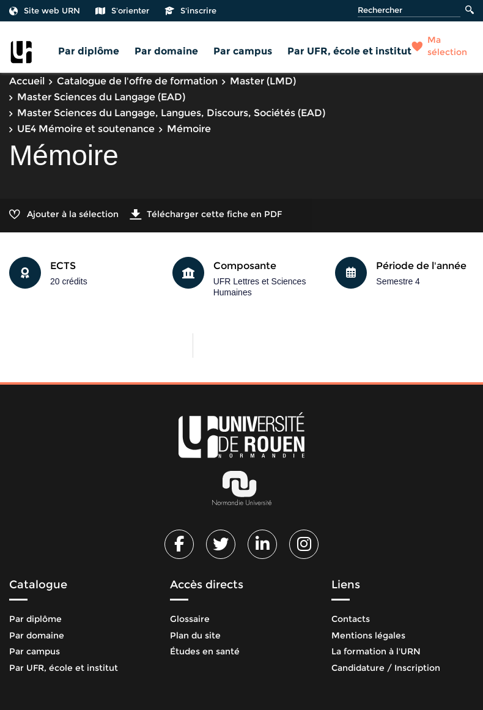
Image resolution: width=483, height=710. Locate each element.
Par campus (242, 51)
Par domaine (166, 51)
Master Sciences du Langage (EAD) (101, 97)
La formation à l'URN (376, 651)
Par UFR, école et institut (349, 51)
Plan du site (195, 635)
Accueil (27, 81)
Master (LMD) (263, 81)
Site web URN (44, 10)
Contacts (350, 618)
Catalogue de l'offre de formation (137, 81)
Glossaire (190, 618)
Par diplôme (88, 51)
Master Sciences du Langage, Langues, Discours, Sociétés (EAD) (171, 113)
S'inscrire (190, 10)
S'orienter (122, 10)
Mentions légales (368, 635)
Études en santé (205, 651)
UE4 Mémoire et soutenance (86, 129)
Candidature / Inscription (385, 667)
